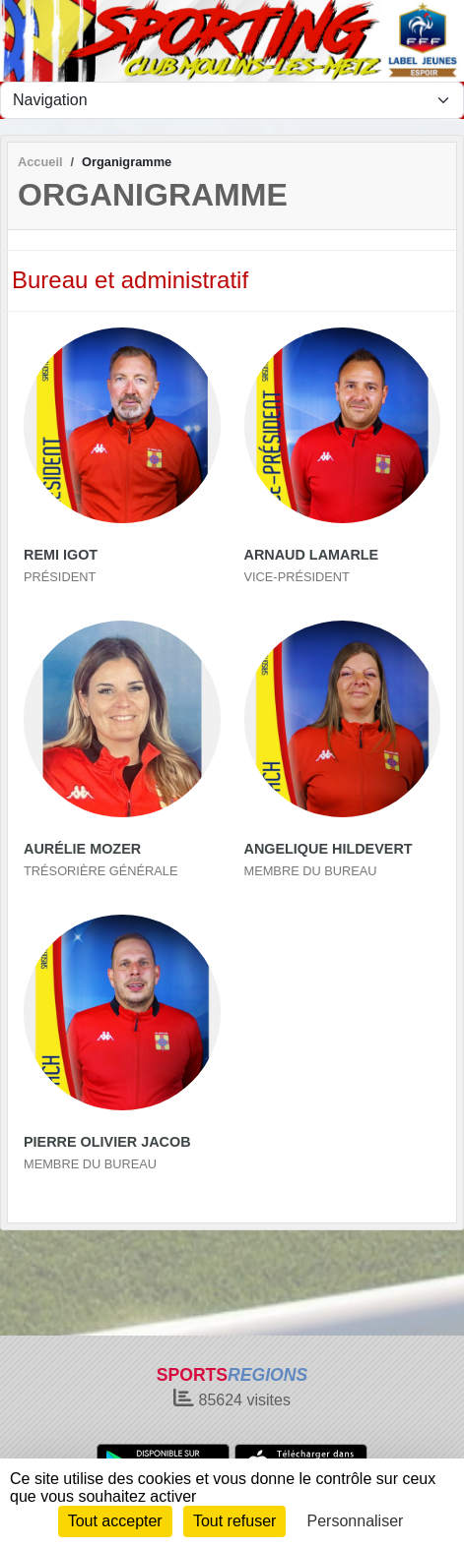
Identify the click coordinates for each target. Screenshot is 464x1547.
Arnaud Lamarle (311, 555)
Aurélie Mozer (82, 849)
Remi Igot (61, 555)
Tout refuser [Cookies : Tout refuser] (234, 1521)
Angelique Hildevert (328, 849)
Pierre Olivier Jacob (107, 1142)
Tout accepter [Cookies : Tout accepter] (115, 1521)
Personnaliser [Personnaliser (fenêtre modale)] (355, 1521)
